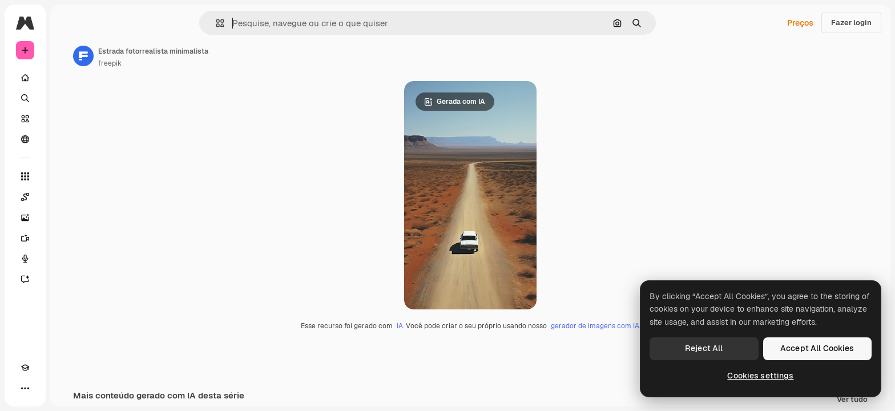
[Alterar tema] (46, 388)
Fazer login (851, 22)
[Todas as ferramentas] (68, 176)
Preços (800, 23)
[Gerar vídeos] (68, 238)
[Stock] (68, 119)
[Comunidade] (68, 139)
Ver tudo (852, 400)
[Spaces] (68, 197)
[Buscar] (68, 98)
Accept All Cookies (817, 348)
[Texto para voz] (68, 258)
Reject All (704, 348)
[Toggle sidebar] (112, 23)
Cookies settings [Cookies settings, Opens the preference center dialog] (760, 375)
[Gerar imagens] (68, 217)
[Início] (68, 77)
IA (443, 326)
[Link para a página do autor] (170, 56)
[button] (259, 23)
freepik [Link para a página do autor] (196, 63)
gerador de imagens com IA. (639, 326)
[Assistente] (68, 279)
